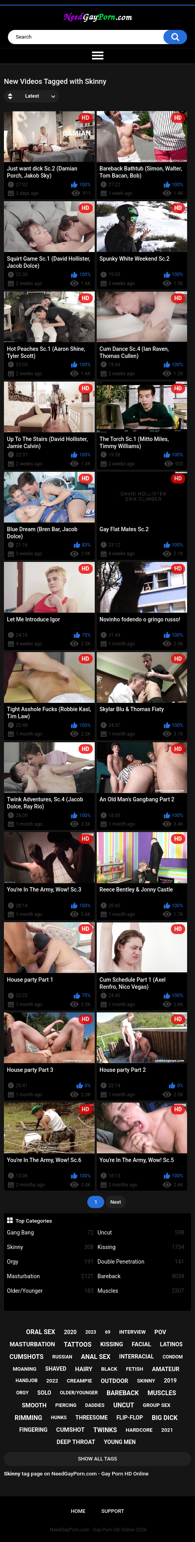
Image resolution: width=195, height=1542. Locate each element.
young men (119, 1442)
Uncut (141, 1232)
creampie (79, 1381)
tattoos (78, 1344)
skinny (146, 1381)
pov (160, 1332)
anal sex (96, 1356)
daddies (95, 1405)
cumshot (70, 1429)
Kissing (141, 1247)
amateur (166, 1369)
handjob (27, 1380)
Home (78, 1511)
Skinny (50, 1247)
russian (62, 1357)
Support (112, 1511)
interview (132, 1332)
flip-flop (129, 1417)
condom (173, 1357)
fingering (33, 1430)
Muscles (141, 1291)
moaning (24, 1369)
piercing (66, 1405)
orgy (22, 1393)
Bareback (141, 1276)
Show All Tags (97, 1459)
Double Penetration (141, 1261)
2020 (70, 1332)
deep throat (75, 1442)
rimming (28, 1418)
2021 (167, 1430)
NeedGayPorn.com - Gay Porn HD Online (92, 1530)
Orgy (50, 1261)
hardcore (139, 1430)
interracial (136, 1356)
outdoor (114, 1380)
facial (141, 1344)
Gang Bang (50, 1232)
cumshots (26, 1356)
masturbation (32, 1344)
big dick (165, 1418)
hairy (83, 1369)
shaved (56, 1369)
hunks (59, 1417)
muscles (162, 1393)
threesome (91, 1417)
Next (115, 1202)
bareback (123, 1393)
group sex (157, 1405)
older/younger (79, 1393)
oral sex (40, 1332)
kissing (111, 1344)
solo (44, 1393)
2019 (170, 1380)
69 (108, 1332)
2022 (52, 1381)
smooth (34, 1405)
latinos (171, 1344)
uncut (123, 1405)
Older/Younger (50, 1291)
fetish (134, 1369)
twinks (105, 1430)
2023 (90, 1332)
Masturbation (50, 1276)
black (109, 1369)
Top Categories (33, 1221)
